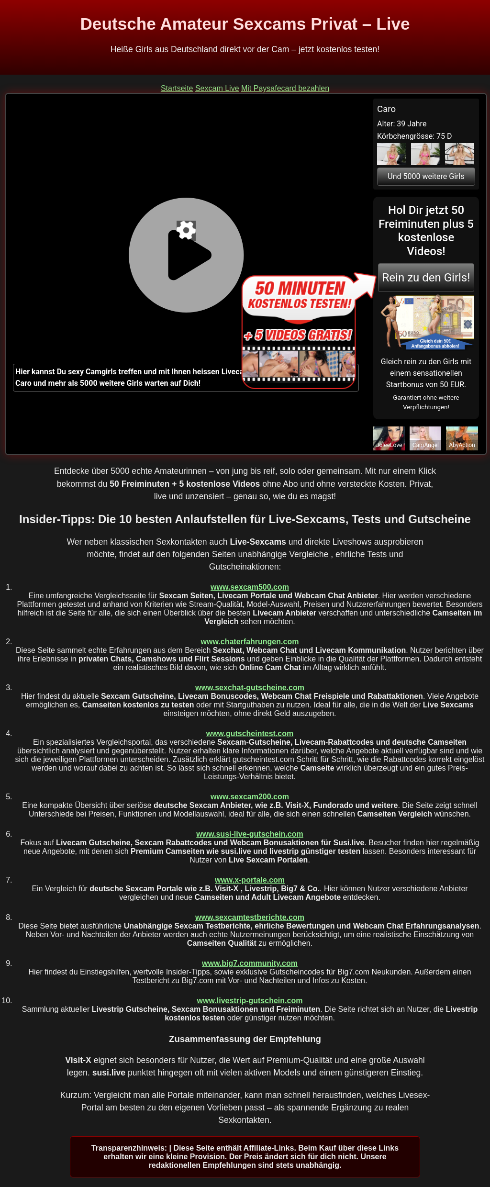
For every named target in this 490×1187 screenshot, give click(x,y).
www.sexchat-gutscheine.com (249, 687)
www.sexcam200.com (250, 797)
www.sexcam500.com (250, 587)
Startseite (177, 88)
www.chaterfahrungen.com (250, 642)
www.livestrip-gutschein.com (250, 1001)
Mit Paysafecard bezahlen (285, 88)
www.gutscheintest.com (250, 733)
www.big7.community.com (250, 963)
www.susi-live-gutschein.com (249, 834)
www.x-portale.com (250, 880)
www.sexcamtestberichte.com (249, 917)
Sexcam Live (217, 88)
